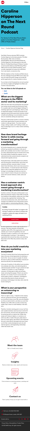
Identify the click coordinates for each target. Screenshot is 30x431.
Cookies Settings (15, 223)
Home (2, 48)
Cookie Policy (20, 423)
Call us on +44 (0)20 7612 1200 (11, 411)
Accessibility (13, 423)
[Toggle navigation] (26, 2)
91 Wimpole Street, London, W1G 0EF (12, 414)
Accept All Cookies (15, 219)
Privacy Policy (5, 423)
